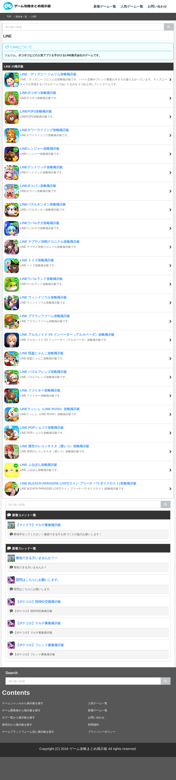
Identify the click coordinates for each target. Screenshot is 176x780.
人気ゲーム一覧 (132, 6)
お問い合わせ (157, 6)
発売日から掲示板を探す (17, 724)
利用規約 (93, 724)
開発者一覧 (21, 16)
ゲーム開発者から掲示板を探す (21, 710)
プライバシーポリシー (102, 731)
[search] (169, 27)
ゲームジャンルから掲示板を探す (22, 703)
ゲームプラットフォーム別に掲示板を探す (28, 731)
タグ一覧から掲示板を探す (18, 717)
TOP (9, 16)
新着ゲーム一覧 (105, 6)
